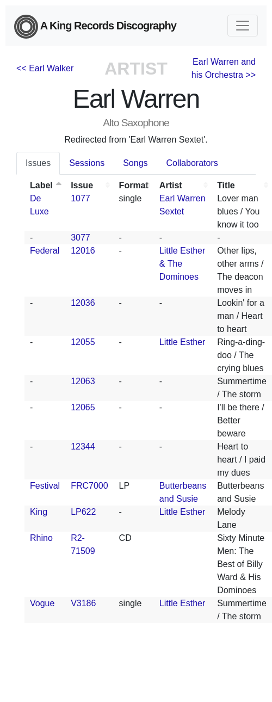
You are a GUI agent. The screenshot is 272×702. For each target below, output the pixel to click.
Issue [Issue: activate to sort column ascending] (82, 185)
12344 (83, 446)
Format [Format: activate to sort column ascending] (134, 185)
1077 (80, 198)
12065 (83, 407)
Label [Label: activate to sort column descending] (41, 185)
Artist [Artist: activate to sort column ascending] (170, 185)
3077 (80, 237)
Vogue (42, 603)
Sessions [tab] (86, 163)
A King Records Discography (95, 27)
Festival (45, 485)
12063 (83, 381)
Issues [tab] (38, 163)
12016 (83, 250)
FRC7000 (89, 485)
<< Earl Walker (44, 68)
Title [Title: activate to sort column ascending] (226, 185)
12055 (83, 342)
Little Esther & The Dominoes (182, 263)
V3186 (83, 603)
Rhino (41, 538)
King (38, 511)
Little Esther (182, 342)
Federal (44, 250)
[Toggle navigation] (242, 25)
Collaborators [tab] (192, 163)
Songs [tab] (135, 163)
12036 (83, 302)
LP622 (83, 511)
